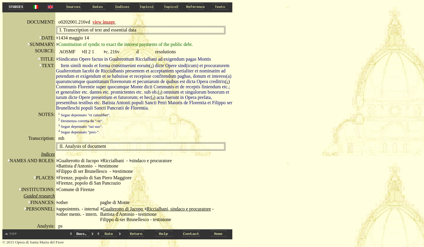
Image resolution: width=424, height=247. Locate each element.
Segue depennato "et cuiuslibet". (84, 115)
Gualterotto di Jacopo (123, 208)
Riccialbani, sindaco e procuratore (179, 208)
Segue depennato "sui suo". (80, 126)
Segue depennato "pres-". (79, 132)
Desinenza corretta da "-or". (80, 121)
